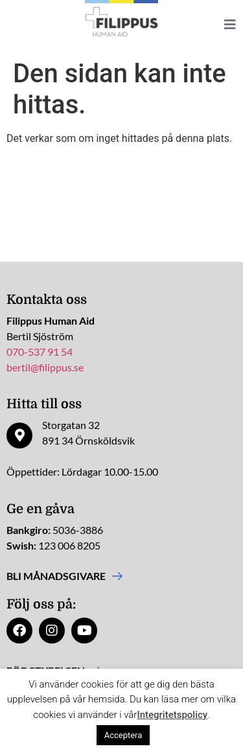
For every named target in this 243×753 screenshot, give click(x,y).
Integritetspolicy (172, 715)
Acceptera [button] (123, 735)
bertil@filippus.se (45, 367)
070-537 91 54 (39, 351)
